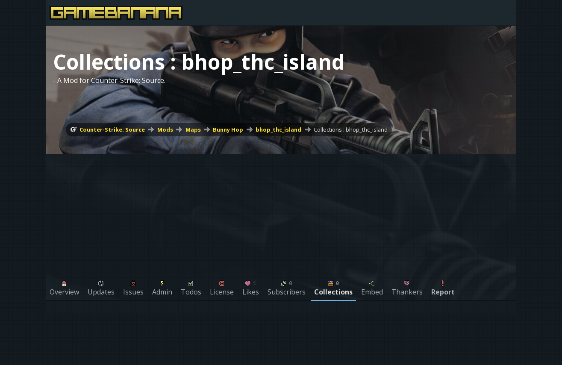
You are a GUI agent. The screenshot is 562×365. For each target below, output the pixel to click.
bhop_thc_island (278, 129)
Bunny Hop (228, 129)
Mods (165, 129)
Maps (193, 129)
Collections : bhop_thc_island (351, 129)
